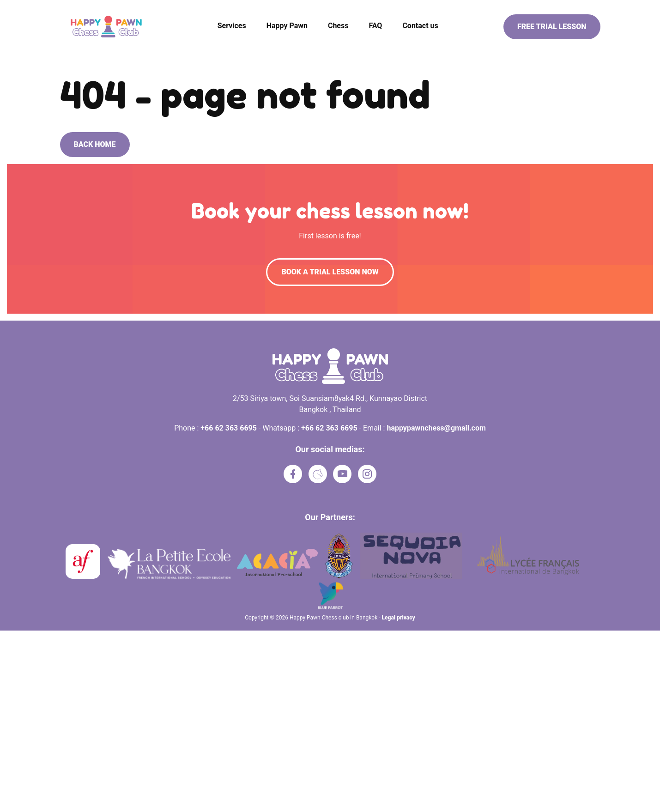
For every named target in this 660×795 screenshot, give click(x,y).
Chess (338, 25)
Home (69, 54)
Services (232, 25)
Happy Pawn (287, 25)
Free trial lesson (552, 26)
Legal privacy (398, 617)
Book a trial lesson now (329, 271)
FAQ (375, 25)
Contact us (420, 25)
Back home (95, 144)
